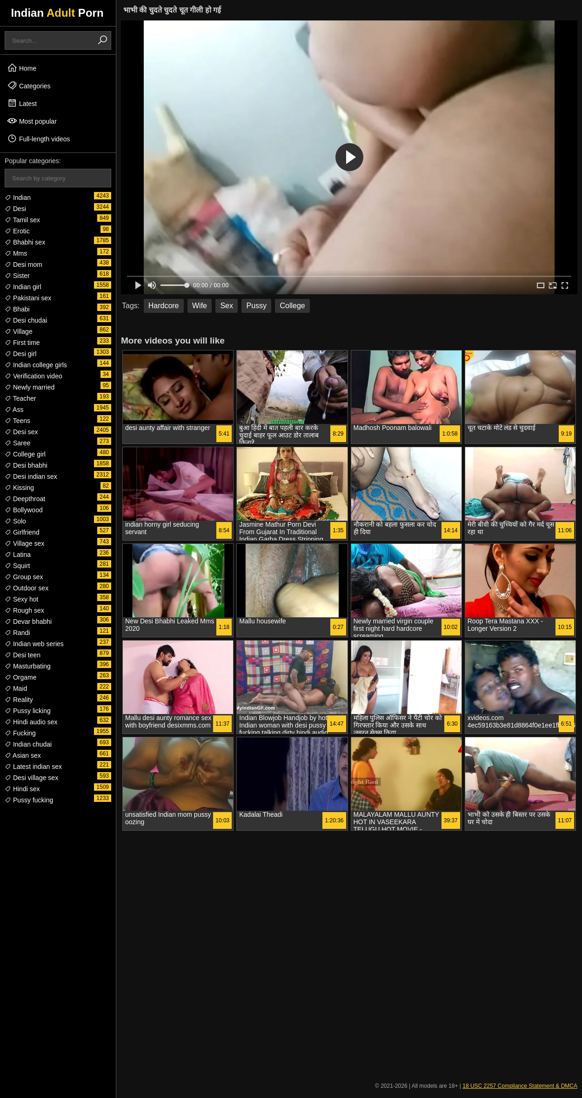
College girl (25, 454)
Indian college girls (36, 365)
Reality (19, 699)
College (292, 306)
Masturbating (28, 666)
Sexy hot (21, 599)
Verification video (33, 376)
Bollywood (24, 510)
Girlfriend (22, 532)
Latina (18, 554)
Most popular (32, 121)
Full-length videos (38, 138)
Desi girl (20, 353)
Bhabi (17, 309)
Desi (15, 208)
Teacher (20, 398)
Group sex (24, 577)
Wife (199, 306)
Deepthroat (25, 499)
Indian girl (23, 287)
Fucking (20, 733)
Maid (16, 688)
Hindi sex (22, 789)
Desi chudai (26, 320)
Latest (22, 103)
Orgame (20, 677)
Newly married (29, 387)
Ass (14, 409)
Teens (17, 420)
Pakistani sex (28, 298)
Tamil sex (22, 220)
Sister (17, 275)
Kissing (19, 487)
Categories (29, 85)
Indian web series (34, 644)
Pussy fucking (29, 800)
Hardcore (163, 306)
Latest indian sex (33, 766)
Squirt (17, 565)
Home (21, 68)
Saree (17, 443)
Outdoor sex (26, 588)
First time (22, 342)
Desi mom (23, 264)
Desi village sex (31, 777)
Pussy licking (28, 710)
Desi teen (22, 655)
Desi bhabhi (26, 465)
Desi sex (21, 432)
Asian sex (23, 755)
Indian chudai (28, 744)
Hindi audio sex (31, 722)
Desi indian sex (31, 476)
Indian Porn (57, 13)
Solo (15, 521)
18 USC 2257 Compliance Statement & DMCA (519, 1086)
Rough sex (24, 610)
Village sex (24, 543)
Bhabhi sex (25, 242)
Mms (16, 253)
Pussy (256, 306)
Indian (18, 197)
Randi (17, 632)
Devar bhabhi (28, 621)
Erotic (17, 231)
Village (19, 331)
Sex (226, 306)
